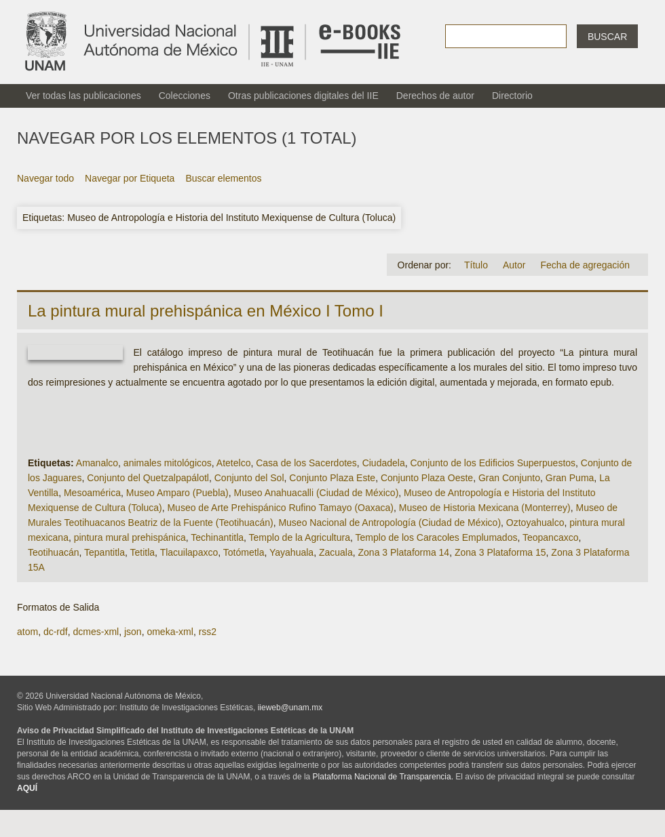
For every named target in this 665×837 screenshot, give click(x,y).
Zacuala (336, 552)
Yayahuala (291, 552)
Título (476, 265)
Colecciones (184, 95)
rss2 (207, 631)
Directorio (512, 95)
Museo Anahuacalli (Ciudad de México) (316, 492)
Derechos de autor (435, 95)
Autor (514, 265)
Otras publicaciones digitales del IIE (303, 95)
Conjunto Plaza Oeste (427, 477)
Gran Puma (570, 477)
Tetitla (142, 552)
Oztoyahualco (535, 522)
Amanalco (97, 462)
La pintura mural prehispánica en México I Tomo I (205, 311)
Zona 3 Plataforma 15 (500, 552)
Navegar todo (45, 178)
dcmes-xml (96, 631)
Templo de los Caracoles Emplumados (437, 537)
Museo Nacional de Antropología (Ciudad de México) (389, 522)
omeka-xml (170, 631)
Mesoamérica (92, 492)
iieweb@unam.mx (290, 707)
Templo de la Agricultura (299, 537)
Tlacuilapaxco (189, 552)
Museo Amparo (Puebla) (177, 492)
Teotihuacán (53, 552)
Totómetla (244, 552)
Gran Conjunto (509, 477)
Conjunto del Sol (249, 477)
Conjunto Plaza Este (332, 477)
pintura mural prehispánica (130, 537)
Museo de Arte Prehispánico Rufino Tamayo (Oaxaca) (280, 507)
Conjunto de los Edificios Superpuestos (492, 462)
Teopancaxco (550, 537)
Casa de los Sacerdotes (306, 462)
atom (27, 631)
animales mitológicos (168, 462)
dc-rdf (55, 631)
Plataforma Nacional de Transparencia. (383, 776)
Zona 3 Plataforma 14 (404, 552)
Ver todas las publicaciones (83, 95)
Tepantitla (104, 552)
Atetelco (233, 462)
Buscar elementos (223, 178)
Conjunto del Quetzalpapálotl (148, 477)
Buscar (607, 36)
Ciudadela (383, 462)
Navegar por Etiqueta (129, 178)
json (133, 631)
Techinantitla (217, 537)
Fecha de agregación (585, 265)
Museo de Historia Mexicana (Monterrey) (485, 507)
